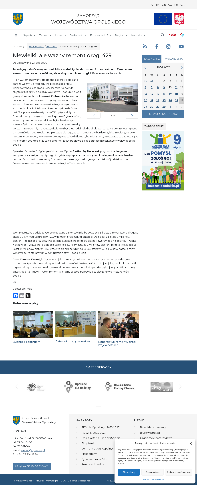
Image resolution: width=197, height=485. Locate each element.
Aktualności (51, 46)
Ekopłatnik (88, 443)
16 (164, 94)
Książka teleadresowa (31, 466)
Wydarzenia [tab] (174, 58)
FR (176, 4)
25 (176, 100)
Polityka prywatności (23, 480)
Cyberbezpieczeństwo (95, 459)
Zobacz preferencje (179, 472)
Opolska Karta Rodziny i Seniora (101, 438)
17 (170, 94)
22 (157, 100)
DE (164, 4)
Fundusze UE (101, 35)
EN (157, 4)
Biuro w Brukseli (150, 432)
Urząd (61, 35)
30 (145, 80)
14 (151, 94)
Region (121, 35)
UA (182, 4)
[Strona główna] (16, 35)
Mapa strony (89, 453)
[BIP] (172, 34)
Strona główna (36, 46)
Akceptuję (129, 472)
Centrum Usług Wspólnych (98, 448)
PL (151, 4)
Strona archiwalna (93, 464)
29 (157, 106)
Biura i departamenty (153, 427)
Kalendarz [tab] (152, 58)
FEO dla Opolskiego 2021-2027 (101, 427)
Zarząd (45, 35)
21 (151, 100)
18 (176, 94)
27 (145, 106)
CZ (170, 4)
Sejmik (29, 35)
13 (145, 94)
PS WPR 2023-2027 (94, 432)
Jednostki (78, 35)
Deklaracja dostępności (80, 480)
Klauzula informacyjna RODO (51, 480)
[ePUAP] (181, 34)
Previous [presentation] (16, 386)
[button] (190, 443)
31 (151, 80)
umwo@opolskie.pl (33, 450)
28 (151, 106)
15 (158, 94)
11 (176, 87)
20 (145, 100)
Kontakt (138, 35)
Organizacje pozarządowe (156, 438)
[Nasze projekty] (163, 19)
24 (170, 100)
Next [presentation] (180, 386)
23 (164, 100)
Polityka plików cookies (153, 479)
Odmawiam (152, 472)
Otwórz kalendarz (163, 114)
